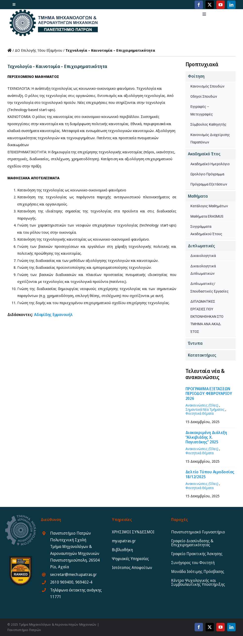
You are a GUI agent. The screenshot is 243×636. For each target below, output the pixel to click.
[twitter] (209, 4)
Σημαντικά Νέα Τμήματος (204, 409)
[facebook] (199, 4)
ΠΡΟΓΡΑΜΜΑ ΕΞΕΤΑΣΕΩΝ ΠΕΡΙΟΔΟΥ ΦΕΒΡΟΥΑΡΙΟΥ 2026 (208, 393)
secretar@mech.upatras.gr (73, 574)
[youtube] (220, 4)
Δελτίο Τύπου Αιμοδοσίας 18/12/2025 (209, 474)
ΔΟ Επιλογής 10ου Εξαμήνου (38, 50)
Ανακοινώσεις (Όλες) (201, 405)
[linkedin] (231, 4)
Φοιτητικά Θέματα (199, 413)
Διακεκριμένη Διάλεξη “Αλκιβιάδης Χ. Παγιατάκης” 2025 (206, 437)
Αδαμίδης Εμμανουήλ (53, 314)
